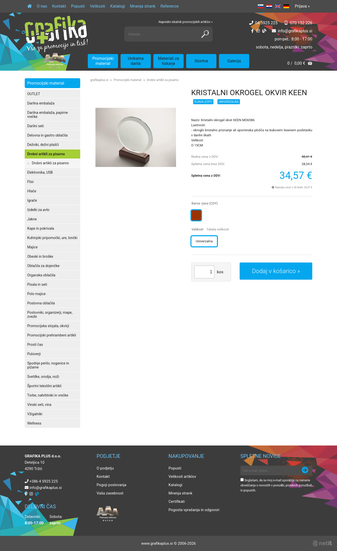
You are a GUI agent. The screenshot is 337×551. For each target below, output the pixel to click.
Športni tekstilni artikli (44, 386)
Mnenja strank (142, 6)
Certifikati (176, 501)
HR (269, 6)
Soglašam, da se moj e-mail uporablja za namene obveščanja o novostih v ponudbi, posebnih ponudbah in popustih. (276, 485)
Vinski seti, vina (39, 405)
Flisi (30, 182)
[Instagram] (258, 31)
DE (286, 6)
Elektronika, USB (40, 172)
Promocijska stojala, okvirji (48, 326)
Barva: (204, 203)
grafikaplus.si (99, 80)
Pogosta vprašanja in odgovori (193, 510)
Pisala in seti (37, 284)
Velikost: (210, 229)
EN (278, 6)
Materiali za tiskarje (168, 61)
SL (261, 6)
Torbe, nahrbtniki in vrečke (47, 395)
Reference (169, 6)
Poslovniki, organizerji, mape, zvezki (49, 314)
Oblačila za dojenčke (43, 266)
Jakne (32, 219)
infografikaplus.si (295, 31)
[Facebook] (252, 31)
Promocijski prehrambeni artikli (51, 335)
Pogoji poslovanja (111, 485)
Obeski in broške (40, 256)
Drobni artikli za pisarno (46, 154)
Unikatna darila (136, 61)
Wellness (34, 423)
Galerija (234, 61)
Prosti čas (35, 345)
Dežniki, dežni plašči (43, 145)
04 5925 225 (266, 22)
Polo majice (36, 294)
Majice (32, 247)
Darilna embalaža (40, 103)
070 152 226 (301, 22)
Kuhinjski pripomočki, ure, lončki (52, 238)
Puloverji (34, 354)
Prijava (302, 6)
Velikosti (97, 6)
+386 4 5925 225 (44, 481)
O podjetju (105, 468)
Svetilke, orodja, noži (43, 377)
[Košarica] (299, 64)
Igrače (32, 200)
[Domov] (29, 6)
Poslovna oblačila (41, 303)
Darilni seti (35, 126)
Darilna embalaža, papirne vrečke (47, 115)
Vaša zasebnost (110, 493)
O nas (42, 6)
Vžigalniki (34, 414)
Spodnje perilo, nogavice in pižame (48, 365)
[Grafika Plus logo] (56, 34)
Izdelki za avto (38, 210)
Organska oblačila (41, 275)
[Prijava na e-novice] (305, 470)
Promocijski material (103, 61)
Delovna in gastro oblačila (47, 135)
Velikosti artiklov (182, 476)
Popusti (78, 6)
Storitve (201, 61)
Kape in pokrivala (40, 228)
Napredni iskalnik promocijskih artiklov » (186, 22)
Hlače (31, 191)
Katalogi (117, 6)
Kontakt (59, 6)
